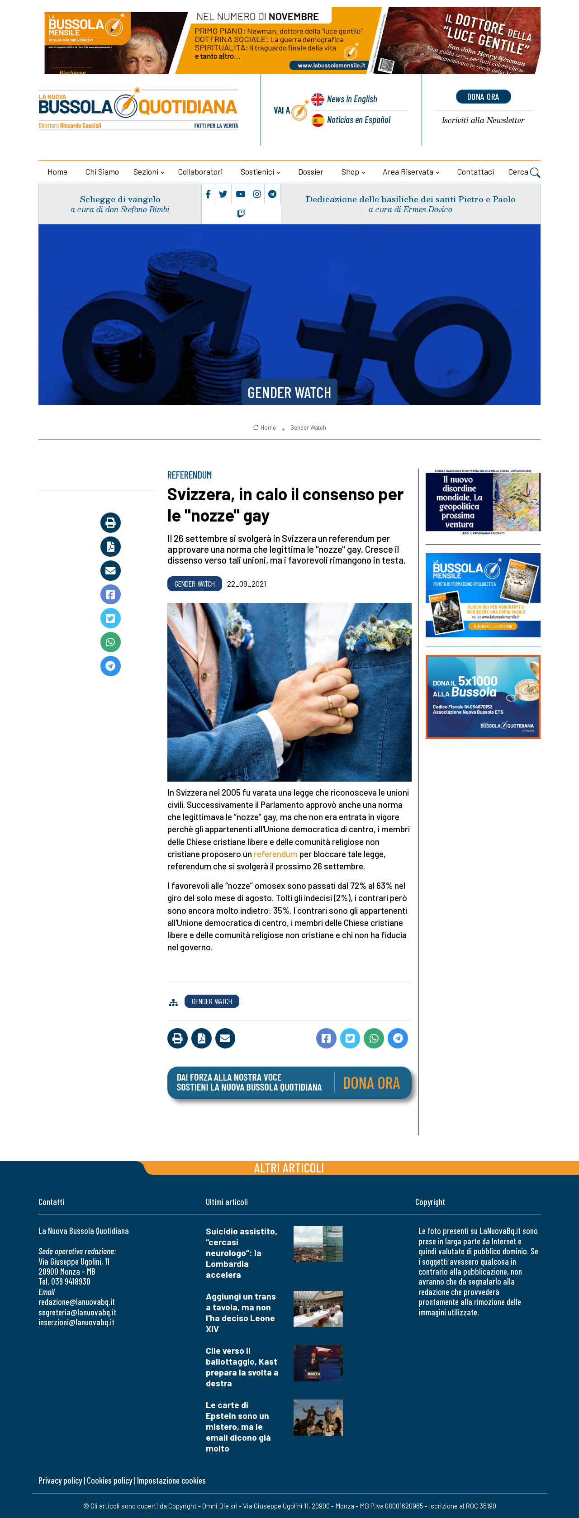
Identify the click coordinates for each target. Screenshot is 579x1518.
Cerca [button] (524, 172)
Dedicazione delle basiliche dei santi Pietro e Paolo (411, 198)
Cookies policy (109, 1480)
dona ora (483, 96)
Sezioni (145, 171)
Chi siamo (102, 171)
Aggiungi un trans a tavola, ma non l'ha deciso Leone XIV (241, 1312)
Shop (350, 171)
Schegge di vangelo (120, 198)
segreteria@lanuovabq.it (77, 1312)
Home (57, 171)
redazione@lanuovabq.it (76, 1301)
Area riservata (408, 171)
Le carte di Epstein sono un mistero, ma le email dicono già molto (238, 1426)
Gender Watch (289, 391)
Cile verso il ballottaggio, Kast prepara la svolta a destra (242, 1366)
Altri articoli (289, 1167)
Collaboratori (200, 171)
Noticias (358, 119)
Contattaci (475, 171)
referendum (276, 854)
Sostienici (257, 171)
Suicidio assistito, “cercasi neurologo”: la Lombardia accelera (241, 1253)
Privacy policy (60, 1480)
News (352, 98)
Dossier (310, 171)
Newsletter (483, 120)
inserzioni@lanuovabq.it (76, 1322)
